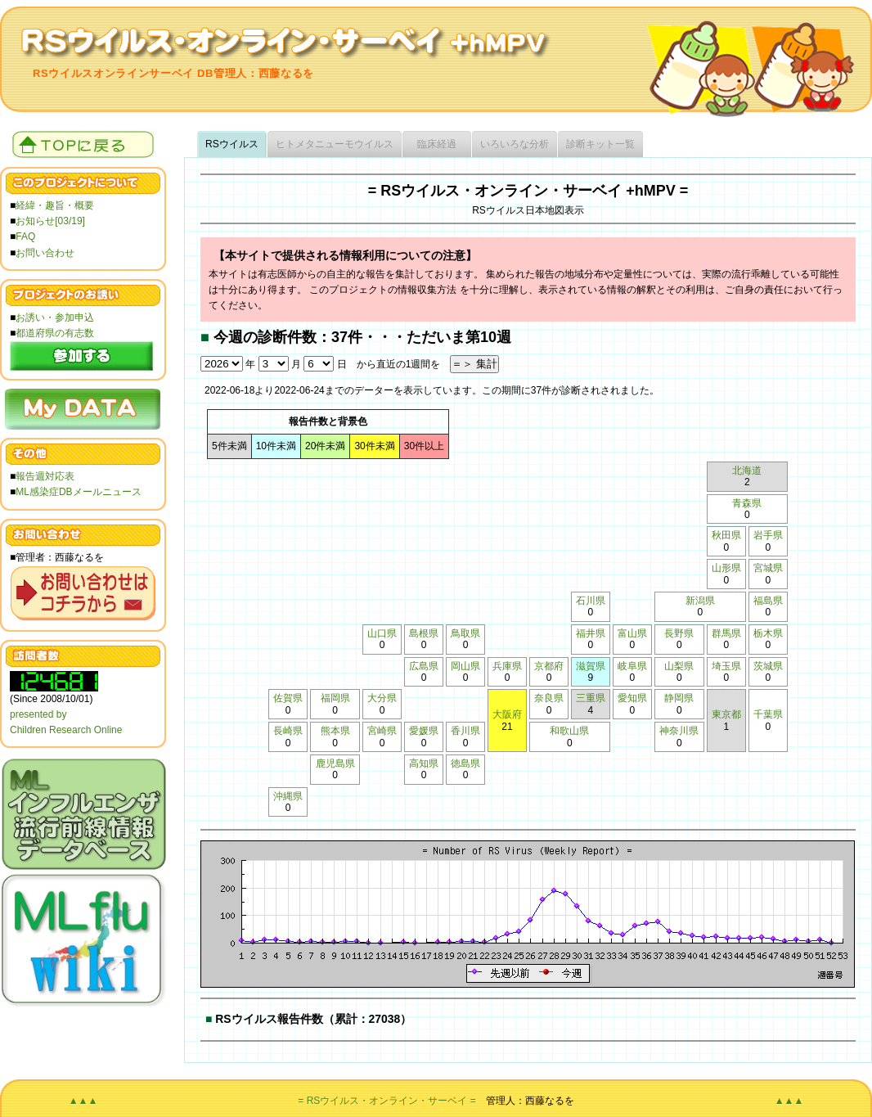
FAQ (25, 236)
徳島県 (465, 763)
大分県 (382, 698)
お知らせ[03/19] (50, 221)
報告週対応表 (45, 476)
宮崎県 (382, 730)
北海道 (747, 470)
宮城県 (768, 568)
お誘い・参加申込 (55, 317)
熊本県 (335, 730)
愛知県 (632, 698)
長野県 (679, 633)
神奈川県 (679, 730)
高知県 (423, 763)
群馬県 (726, 633)
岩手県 (768, 535)
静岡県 (679, 698)
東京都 (726, 714)
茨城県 (768, 666)
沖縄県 (288, 796)
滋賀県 (590, 666)
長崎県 (288, 730)
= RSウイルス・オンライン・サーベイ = (386, 1100)
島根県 (423, 633)
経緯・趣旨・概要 (55, 205)
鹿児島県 (335, 763)
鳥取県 (465, 633)
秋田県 (726, 535)
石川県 (590, 600)
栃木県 (768, 633)
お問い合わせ (45, 253)
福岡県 (335, 698)
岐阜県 (632, 666)
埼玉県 (726, 666)
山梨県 (679, 666)
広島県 (423, 666)
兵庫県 (507, 666)
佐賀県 (288, 698)
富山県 (632, 633)
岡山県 (465, 666)
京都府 (549, 666)
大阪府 (507, 714)
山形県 (726, 568)
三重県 (590, 698)
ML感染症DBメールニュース (78, 492)
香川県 (465, 730)
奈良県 (549, 698)
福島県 (768, 600)
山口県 (382, 633)
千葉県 (768, 714)
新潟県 (700, 600)
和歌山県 (569, 730)
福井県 (590, 633)
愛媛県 (423, 730)
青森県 (747, 503)
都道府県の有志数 (55, 333)
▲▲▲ (83, 1100)
